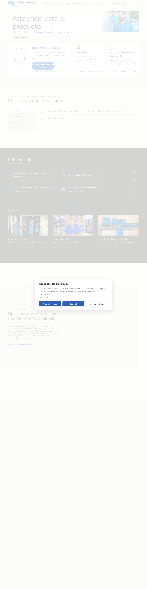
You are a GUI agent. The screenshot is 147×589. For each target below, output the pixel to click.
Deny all (73, 304)
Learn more (43, 297)
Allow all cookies (50, 304)
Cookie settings (97, 304)
